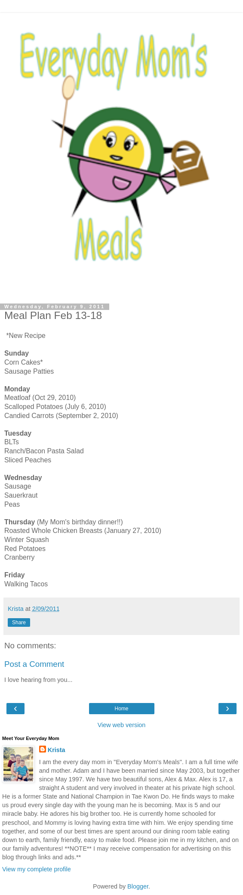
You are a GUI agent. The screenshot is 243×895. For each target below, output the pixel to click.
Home (121, 709)
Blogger (137, 886)
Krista (56, 749)
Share (19, 622)
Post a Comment (34, 664)
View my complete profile (36, 869)
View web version (122, 725)
